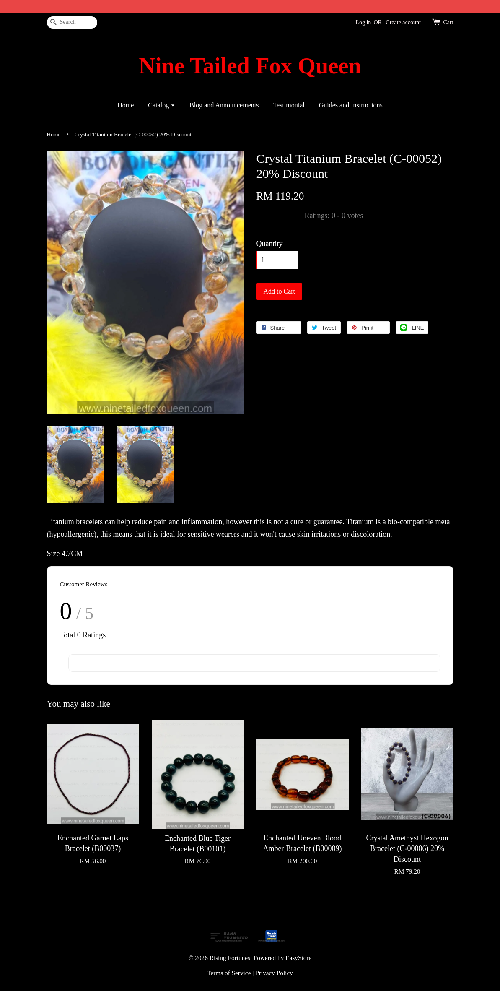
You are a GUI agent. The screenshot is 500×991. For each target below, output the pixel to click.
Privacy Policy (274, 972)
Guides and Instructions (351, 105)
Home (125, 105)
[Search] (72, 22)
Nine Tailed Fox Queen (250, 65)
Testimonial (288, 105)
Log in (363, 22)
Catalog (161, 105)
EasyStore (298, 957)
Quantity (269, 243)
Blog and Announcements (224, 105)
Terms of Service (229, 972)
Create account (403, 22)
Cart (448, 22)
